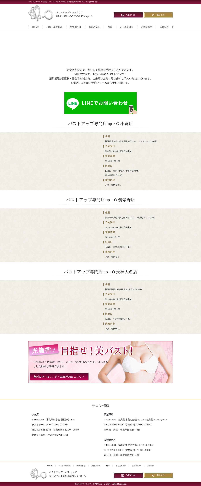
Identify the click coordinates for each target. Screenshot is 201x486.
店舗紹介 (164, 27)
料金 (110, 27)
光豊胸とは (75, 27)
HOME (35, 27)
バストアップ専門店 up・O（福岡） (98, 484)
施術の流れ (94, 27)
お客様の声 (146, 27)
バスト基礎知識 (54, 27)
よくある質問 (126, 27)
